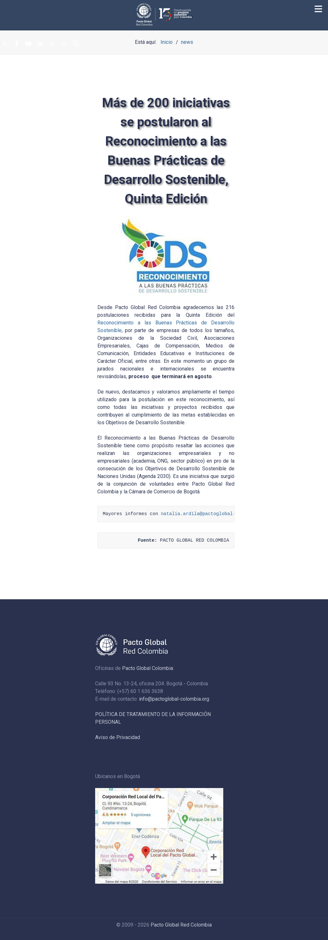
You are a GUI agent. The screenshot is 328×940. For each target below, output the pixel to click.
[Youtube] (28, 44)
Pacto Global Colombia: (148, 668)
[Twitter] (5, 44)
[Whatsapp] (64, 44)
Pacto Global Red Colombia (181, 925)
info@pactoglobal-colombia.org (174, 699)
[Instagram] (52, 44)
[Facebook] (16, 44)
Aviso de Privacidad (117, 737)
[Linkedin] (40, 44)
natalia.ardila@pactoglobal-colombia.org (215, 514)
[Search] (76, 44)
